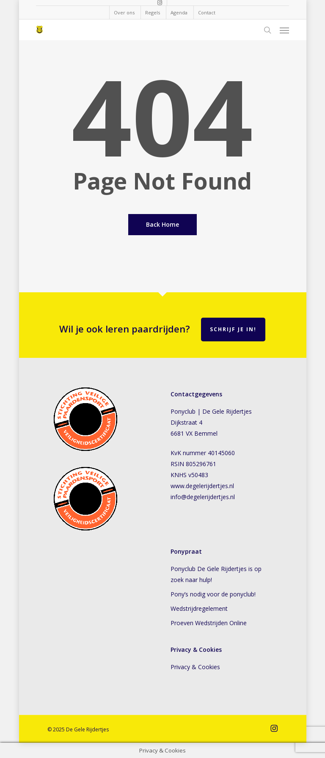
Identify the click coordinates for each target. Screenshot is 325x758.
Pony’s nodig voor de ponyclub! (213, 594)
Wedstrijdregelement (199, 608)
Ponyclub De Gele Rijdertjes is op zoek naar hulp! (216, 574)
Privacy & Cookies (197, 667)
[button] (284, 30)
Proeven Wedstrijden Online (209, 623)
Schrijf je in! (233, 329)
